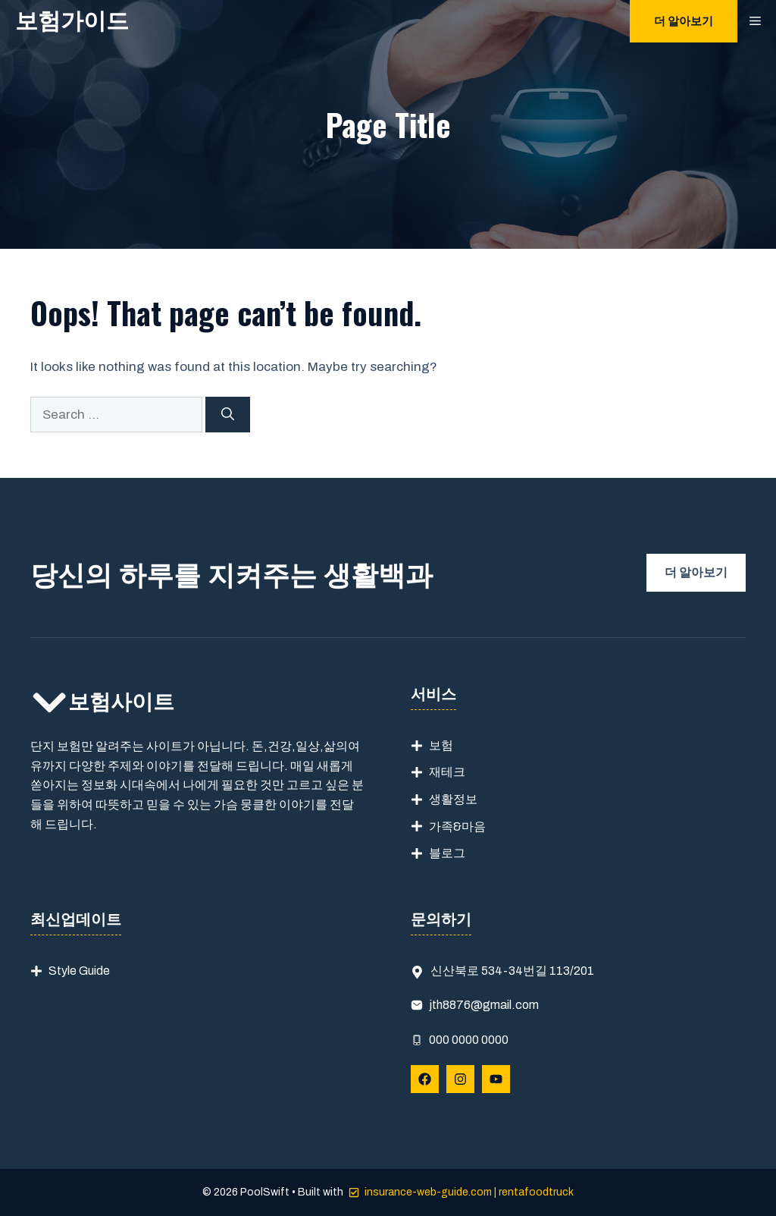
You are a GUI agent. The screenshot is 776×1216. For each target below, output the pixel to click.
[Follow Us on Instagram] (460, 1079)
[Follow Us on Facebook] (425, 1079)
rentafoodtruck (536, 1192)
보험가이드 (72, 21)
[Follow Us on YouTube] (496, 1079)
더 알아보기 (683, 21)
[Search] (227, 415)
